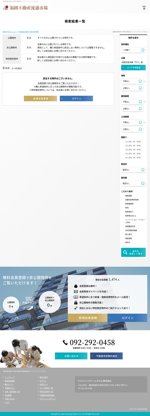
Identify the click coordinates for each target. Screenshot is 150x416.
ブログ (7, 402)
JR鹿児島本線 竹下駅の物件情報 (29, 32)
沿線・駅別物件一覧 (12, 391)
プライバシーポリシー (48, 399)
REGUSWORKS (142, 409)
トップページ (10, 377)
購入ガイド (9, 384)
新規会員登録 (10, 381)
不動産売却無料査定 (47, 395)
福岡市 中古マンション (10, 32)
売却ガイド (44, 384)
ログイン (43, 381)
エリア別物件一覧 (46, 388)
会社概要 (8, 395)
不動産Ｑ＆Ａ (10, 388)
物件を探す (44, 377)
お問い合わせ (10, 399)
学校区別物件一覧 (46, 391)
